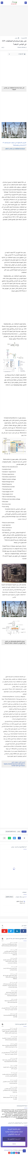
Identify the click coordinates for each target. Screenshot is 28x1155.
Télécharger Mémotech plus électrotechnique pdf (11, 1001)
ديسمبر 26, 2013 (13, 1095)
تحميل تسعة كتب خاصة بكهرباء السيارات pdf (10, 1068)
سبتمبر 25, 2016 (13, 1028)
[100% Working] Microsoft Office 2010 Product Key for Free (9, 1046)
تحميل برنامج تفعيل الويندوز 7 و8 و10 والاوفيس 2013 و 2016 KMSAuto (10, 977)
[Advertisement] (14, 21)
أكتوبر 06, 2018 (13, 1043)
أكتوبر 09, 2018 (13, 958)
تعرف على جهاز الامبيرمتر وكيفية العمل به (10, 1098)
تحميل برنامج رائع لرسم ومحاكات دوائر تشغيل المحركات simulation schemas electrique (10, 986)
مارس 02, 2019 (13, 974)
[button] (19, 838)
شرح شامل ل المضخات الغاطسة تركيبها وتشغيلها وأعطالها (9, 1039)
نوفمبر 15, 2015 (13, 942)
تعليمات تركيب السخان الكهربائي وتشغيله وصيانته (10, 1082)
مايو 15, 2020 (13, 999)
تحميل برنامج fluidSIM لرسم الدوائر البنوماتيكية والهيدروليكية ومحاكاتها (9, 945)
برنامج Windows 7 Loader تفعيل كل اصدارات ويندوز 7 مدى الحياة (9, 1009)
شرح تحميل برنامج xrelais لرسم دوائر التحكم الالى (10, 969)
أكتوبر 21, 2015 (13, 1065)
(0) (3, 47)
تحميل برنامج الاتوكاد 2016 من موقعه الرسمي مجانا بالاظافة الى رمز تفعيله (10, 953)
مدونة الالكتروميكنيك (8, 1150)
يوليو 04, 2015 (13, 1072)
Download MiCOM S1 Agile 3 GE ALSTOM (10, 1016)
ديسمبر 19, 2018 (13, 1006)
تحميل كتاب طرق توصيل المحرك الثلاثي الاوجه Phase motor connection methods (10, 961)
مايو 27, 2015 (13, 966)
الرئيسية (23, 38)
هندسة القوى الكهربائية (11, 831)
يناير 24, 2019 (13, 990)
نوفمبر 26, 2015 (13, 1080)
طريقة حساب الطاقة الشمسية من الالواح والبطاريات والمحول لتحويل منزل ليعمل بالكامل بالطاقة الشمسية (9, 1031)
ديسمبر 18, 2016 (13, 982)
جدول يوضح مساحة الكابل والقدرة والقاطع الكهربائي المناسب (9, 1075)
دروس (17, 38)
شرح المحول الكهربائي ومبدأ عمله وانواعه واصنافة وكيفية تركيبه (9, 1061)
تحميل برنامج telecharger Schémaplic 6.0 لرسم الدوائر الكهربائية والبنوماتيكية (11, 994)
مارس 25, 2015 (13, 1058)
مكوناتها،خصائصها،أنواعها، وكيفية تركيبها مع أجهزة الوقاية (14, 764)
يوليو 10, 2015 (13, 1036)
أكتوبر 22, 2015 (13, 949)
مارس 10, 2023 (13, 1013)
